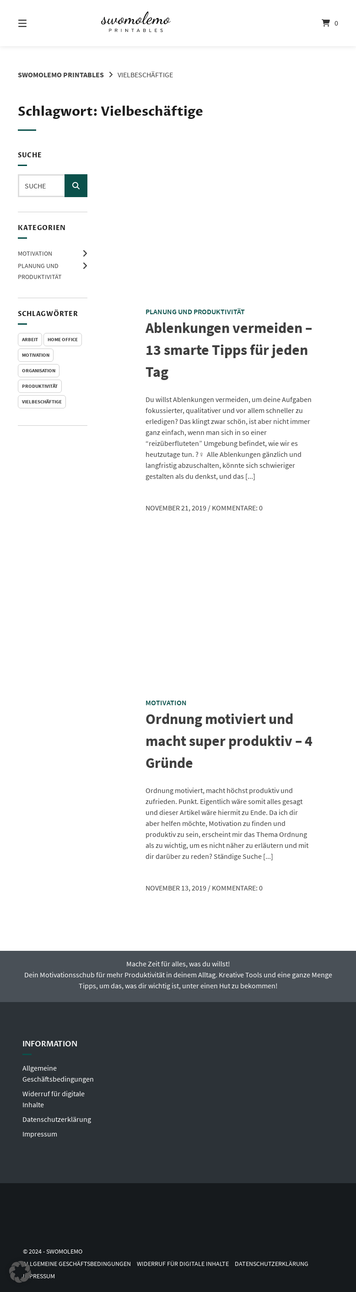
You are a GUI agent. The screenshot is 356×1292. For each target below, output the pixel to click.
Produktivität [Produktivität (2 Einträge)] (40, 386)
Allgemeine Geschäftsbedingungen (77, 1264)
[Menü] (38, 23)
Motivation (35, 253)
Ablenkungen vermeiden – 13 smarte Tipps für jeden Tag (229, 350)
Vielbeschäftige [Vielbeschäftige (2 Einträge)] (42, 401)
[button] (20, 1272)
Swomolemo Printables (61, 74)
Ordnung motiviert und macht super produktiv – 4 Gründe (229, 741)
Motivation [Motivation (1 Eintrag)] (35, 355)
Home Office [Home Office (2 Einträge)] (63, 339)
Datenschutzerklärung (56, 1119)
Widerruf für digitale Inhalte (183, 1264)
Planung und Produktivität (195, 311)
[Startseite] (178, 23)
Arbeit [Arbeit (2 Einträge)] (30, 339)
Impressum (39, 1133)
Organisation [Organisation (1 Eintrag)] (38, 370)
